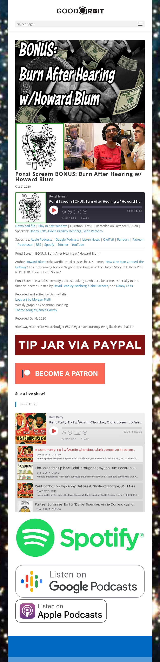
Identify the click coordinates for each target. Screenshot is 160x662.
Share (85, 218)
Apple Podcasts (41, 239)
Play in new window (52, 226)
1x (77, 211)
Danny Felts (38, 231)
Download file (25, 226)
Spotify (49, 244)
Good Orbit (28, 404)
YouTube (78, 244)
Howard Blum (36, 262)
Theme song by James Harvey (36, 310)
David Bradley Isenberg (64, 231)
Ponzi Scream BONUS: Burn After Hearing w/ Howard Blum (78, 176)
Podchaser (25, 244)
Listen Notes (91, 239)
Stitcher (63, 244)
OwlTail (108, 239)
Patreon (138, 239)
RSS (38, 244)
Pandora (123, 239)
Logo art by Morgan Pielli (33, 299)
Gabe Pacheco (93, 231)
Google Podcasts (67, 239)
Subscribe (69, 218)
